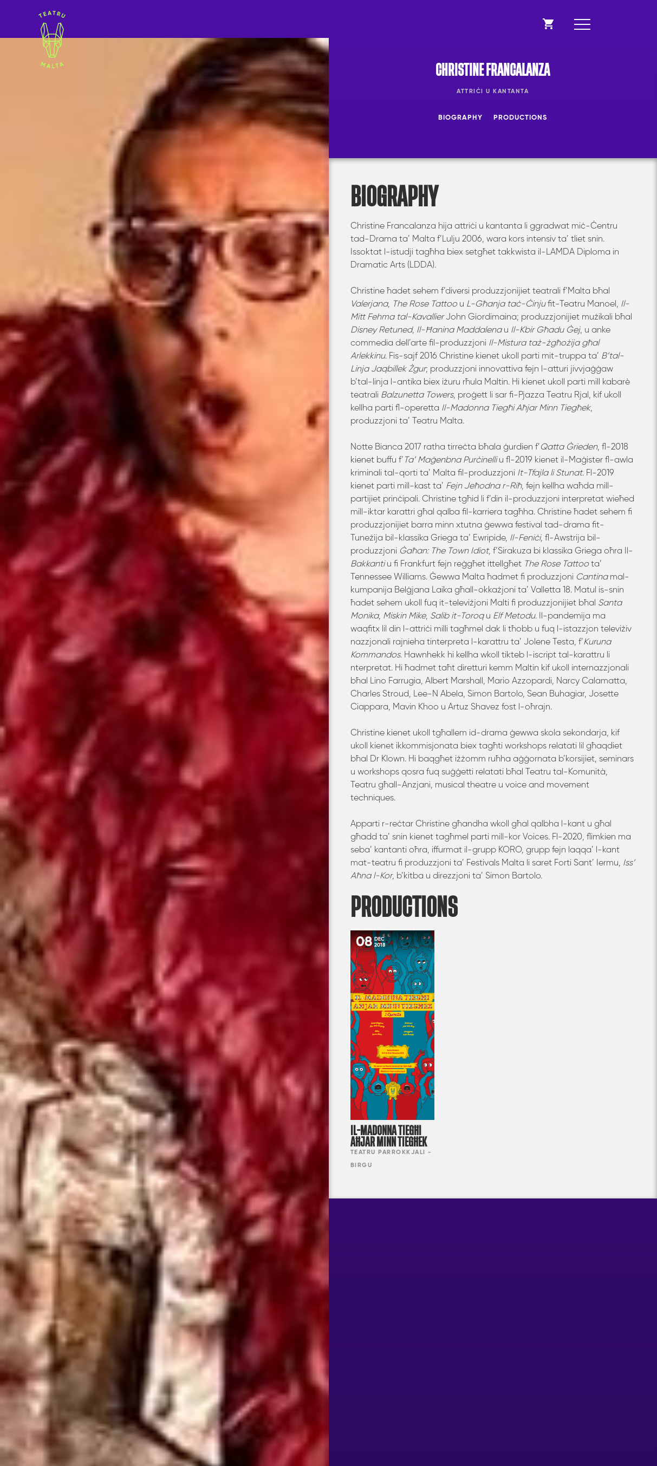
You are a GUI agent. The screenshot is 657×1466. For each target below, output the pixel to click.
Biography (460, 117)
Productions (520, 117)
